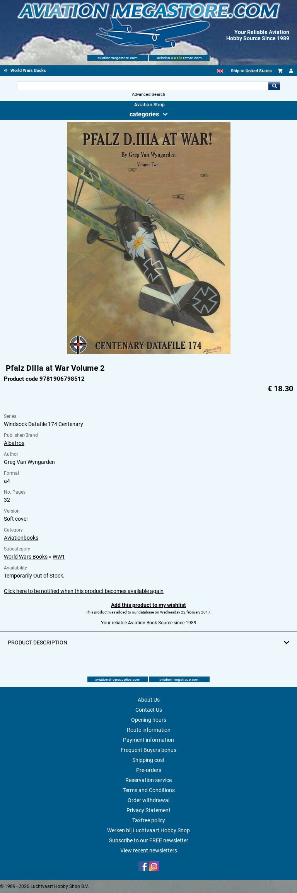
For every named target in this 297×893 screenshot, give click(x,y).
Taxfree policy (148, 820)
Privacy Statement (148, 810)
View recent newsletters (148, 850)
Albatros (14, 443)
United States (259, 70)
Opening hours (148, 720)
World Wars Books (26, 557)
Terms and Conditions (149, 790)
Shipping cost (148, 760)
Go (274, 86)
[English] (220, 70)
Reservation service (148, 780)
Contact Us (148, 710)
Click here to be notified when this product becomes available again (84, 591)
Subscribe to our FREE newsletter (148, 840)
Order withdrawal (148, 800)
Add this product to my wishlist (148, 605)
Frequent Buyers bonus (148, 750)
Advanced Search (148, 94)
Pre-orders (148, 770)
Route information (149, 730)
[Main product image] (148, 352)
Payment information (148, 740)
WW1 (59, 557)
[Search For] (142, 86)
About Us (149, 700)
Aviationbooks (21, 538)
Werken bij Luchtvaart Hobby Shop (148, 830)
